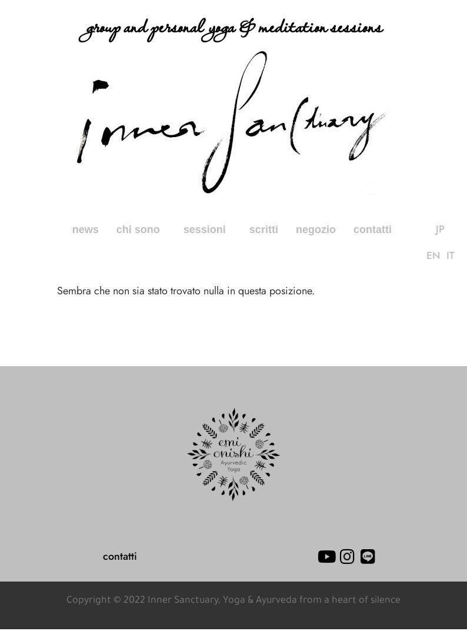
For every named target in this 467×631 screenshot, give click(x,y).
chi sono (141, 229)
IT (440, 256)
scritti (263, 229)
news (85, 229)
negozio (316, 229)
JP (430, 229)
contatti (372, 229)
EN (448, 229)
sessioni (208, 229)
